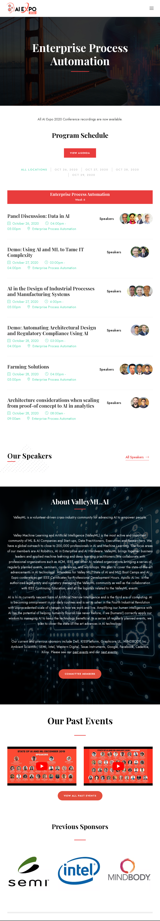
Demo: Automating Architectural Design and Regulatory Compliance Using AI (51, 331)
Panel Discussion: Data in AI (38, 216)
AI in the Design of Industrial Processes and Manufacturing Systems (51, 292)
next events (109, 652)
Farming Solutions (28, 367)
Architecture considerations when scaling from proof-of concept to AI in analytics (53, 403)
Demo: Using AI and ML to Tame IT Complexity (45, 253)
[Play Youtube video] (41, 766)
